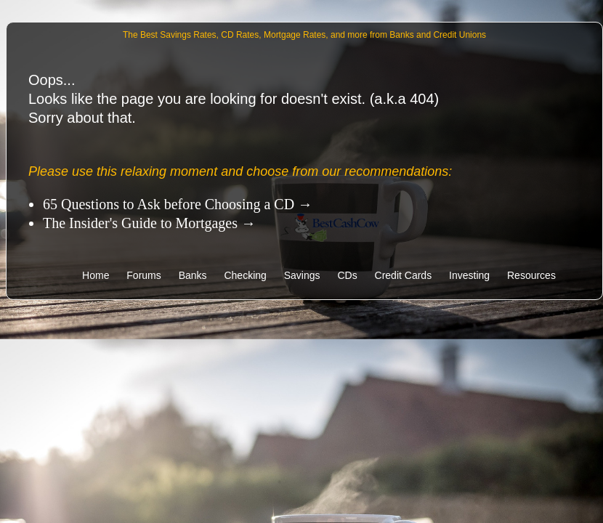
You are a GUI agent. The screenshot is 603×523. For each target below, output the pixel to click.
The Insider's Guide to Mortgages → (149, 223)
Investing (469, 275)
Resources (531, 275)
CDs (347, 275)
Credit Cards (403, 275)
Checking (245, 275)
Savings (302, 275)
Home (97, 275)
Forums (143, 275)
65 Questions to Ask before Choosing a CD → (177, 204)
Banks (193, 275)
